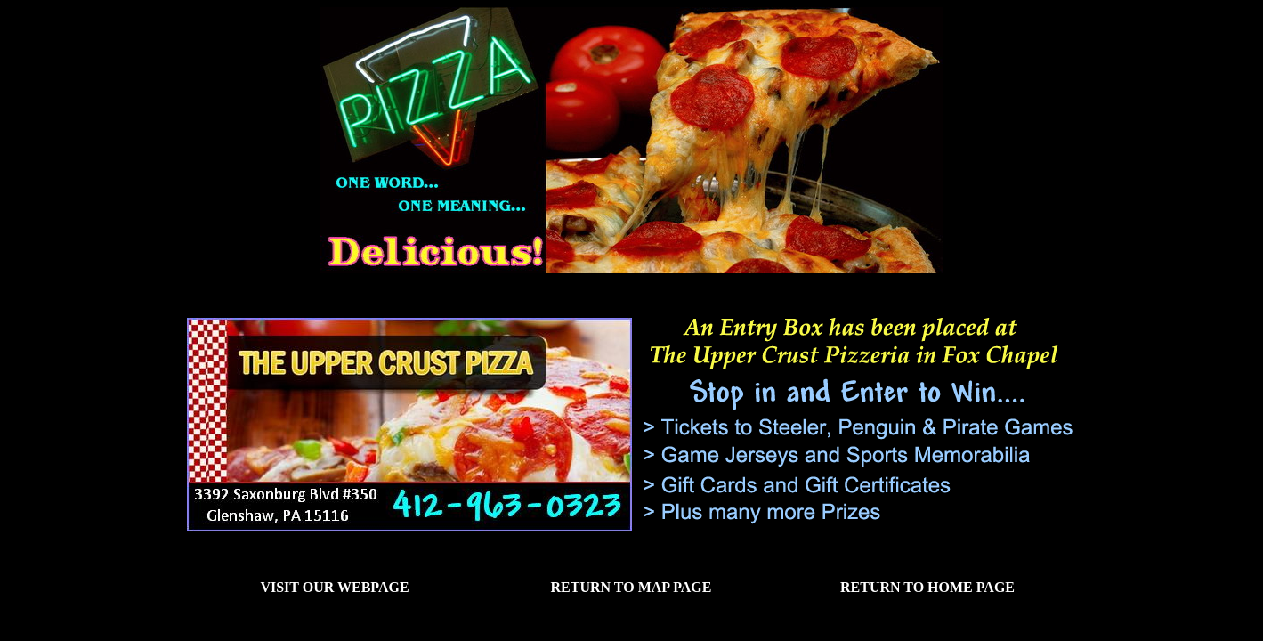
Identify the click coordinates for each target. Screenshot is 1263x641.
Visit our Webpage (334, 587)
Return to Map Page (631, 587)
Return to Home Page (927, 587)
